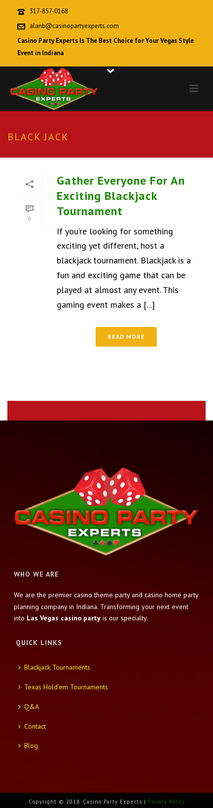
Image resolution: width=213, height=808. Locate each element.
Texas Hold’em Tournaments (63, 686)
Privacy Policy (166, 801)
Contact (32, 726)
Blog (28, 745)
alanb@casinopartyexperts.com (74, 26)
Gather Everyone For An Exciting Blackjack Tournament (121, 196)
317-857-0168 (49, 11)
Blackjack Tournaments (54, 667)
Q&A (28, 706)
